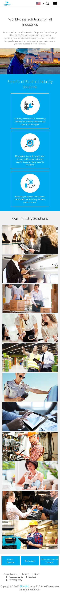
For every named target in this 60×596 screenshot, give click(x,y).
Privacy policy (15, 579)
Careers (25, 574)
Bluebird (24, 586)
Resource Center (16, 577)
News (36, 574)
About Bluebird (10, 574)
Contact (32, 577)
